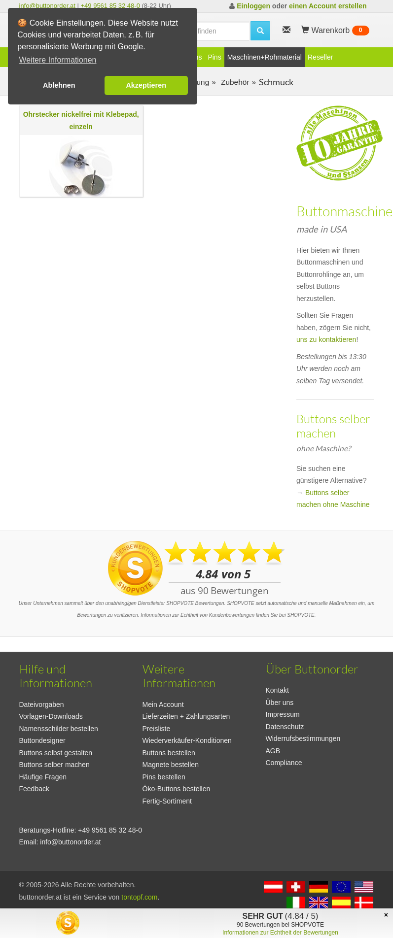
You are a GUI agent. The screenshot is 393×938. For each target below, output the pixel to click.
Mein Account (163, 704)
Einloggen (253, 6)
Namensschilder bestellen (58, 729)
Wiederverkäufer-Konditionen (187, 740)
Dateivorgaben (41, 704)
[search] (260, 30)
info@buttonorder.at (47, 5)
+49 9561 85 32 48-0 (110, 5)
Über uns (280, 702)
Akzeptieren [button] (146, 85)
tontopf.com (139, 897)
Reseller (320, 57)
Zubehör (234, 82)
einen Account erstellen (327, 6)
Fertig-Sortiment (167, 801)
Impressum (283, 714)
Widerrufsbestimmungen (303, 738)
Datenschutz (285, 727)
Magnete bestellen (171, 765)
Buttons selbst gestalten (56, 753)
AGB (273, 751)
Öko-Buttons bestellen (177, 789)
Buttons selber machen (54, 765)
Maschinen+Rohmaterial (264, 57)
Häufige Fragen (43, 777)
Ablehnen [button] (59, 85)
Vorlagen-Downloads (51, 716)
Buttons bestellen (169, 753)
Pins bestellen (164, 777)
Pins (214, 57)
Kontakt (277, 690)
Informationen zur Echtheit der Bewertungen (280, 932)
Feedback (34, 789)
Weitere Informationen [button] (57, 60)
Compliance (284, 763)
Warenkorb (335, 30)
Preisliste (157, 729)
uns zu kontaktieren (326, 339)
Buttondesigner (42, 740)
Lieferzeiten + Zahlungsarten (186, 716)
